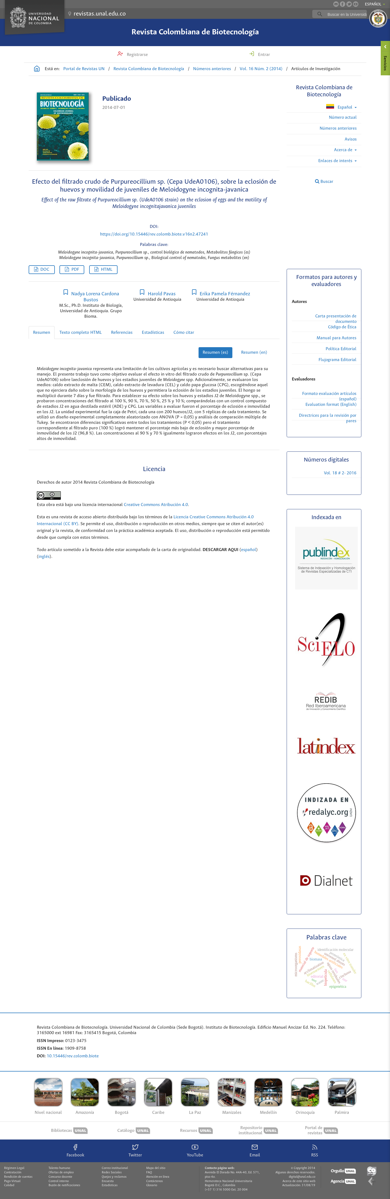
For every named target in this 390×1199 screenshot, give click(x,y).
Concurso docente (60, 1177)
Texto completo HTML (80, 332)
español (248, 550)
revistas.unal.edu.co (100, 14)
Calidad (9, 1185)
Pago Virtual (12, 1181)
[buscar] (348, 14)
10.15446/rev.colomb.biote (73, 1056)
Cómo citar (183, 332)
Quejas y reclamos (114, 1177)
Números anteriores (212, 69)
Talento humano (59, 1168)
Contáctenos (154, 1181)
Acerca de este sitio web (299, 1181)
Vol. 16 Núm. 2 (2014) (261, 69)
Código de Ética (342, 327)
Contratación (12, 1172)
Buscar (324, 181)
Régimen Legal (14, 1168)
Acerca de (343, 150)
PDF (75, 269)
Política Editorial (341, 349)
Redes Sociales (112, 1172)
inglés (44, 556)
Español (339, 107)
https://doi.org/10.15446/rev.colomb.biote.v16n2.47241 (154, 234)
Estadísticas (153, 332)
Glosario (151, 1185)
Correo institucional (115, 1168)
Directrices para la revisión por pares (327, 418)
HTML (106, 269)
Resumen (41, 332)
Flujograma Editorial (337, 360)
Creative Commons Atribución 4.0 (156, 504)
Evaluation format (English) (330, 404)
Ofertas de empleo (61, 1172)
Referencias (122, 332)
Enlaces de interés (335, 161)
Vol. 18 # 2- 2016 (340, 473)
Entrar (263, 54)
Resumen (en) (254, 352)
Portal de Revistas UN (84, 69)
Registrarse (137, 54)
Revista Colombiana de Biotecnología (195, 32)
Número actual (343, 117)
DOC (44, 269)
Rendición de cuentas (18, 1177)
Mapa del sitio (155, 1168)
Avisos (351, 139)
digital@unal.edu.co (302, 1177)
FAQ (149, 1172)
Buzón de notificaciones (64, 1185)
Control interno (59, 1181)
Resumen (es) (215, 352)
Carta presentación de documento (335, 319)
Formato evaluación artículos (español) (329, 396)
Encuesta (108, 1181)
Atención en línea (157, 1177)
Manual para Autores (336, 338)
